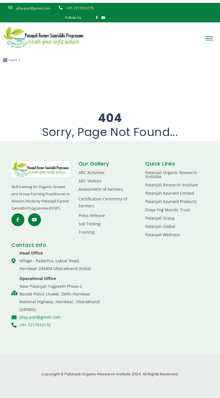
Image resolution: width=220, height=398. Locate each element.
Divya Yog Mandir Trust (167, 209)
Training (86, 232)
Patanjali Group (160, 218)
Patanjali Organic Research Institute (171, 174)
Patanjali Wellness (162, 234)
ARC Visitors (89, 181)
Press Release (91, 215)
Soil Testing (89, 223)
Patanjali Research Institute (171, 185)
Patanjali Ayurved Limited (169, 193)
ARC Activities (91, 172)
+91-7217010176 (80, 8)
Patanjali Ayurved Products (171, 201)
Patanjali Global (160, 226)
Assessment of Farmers (100, 189)
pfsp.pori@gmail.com (33, 8)
